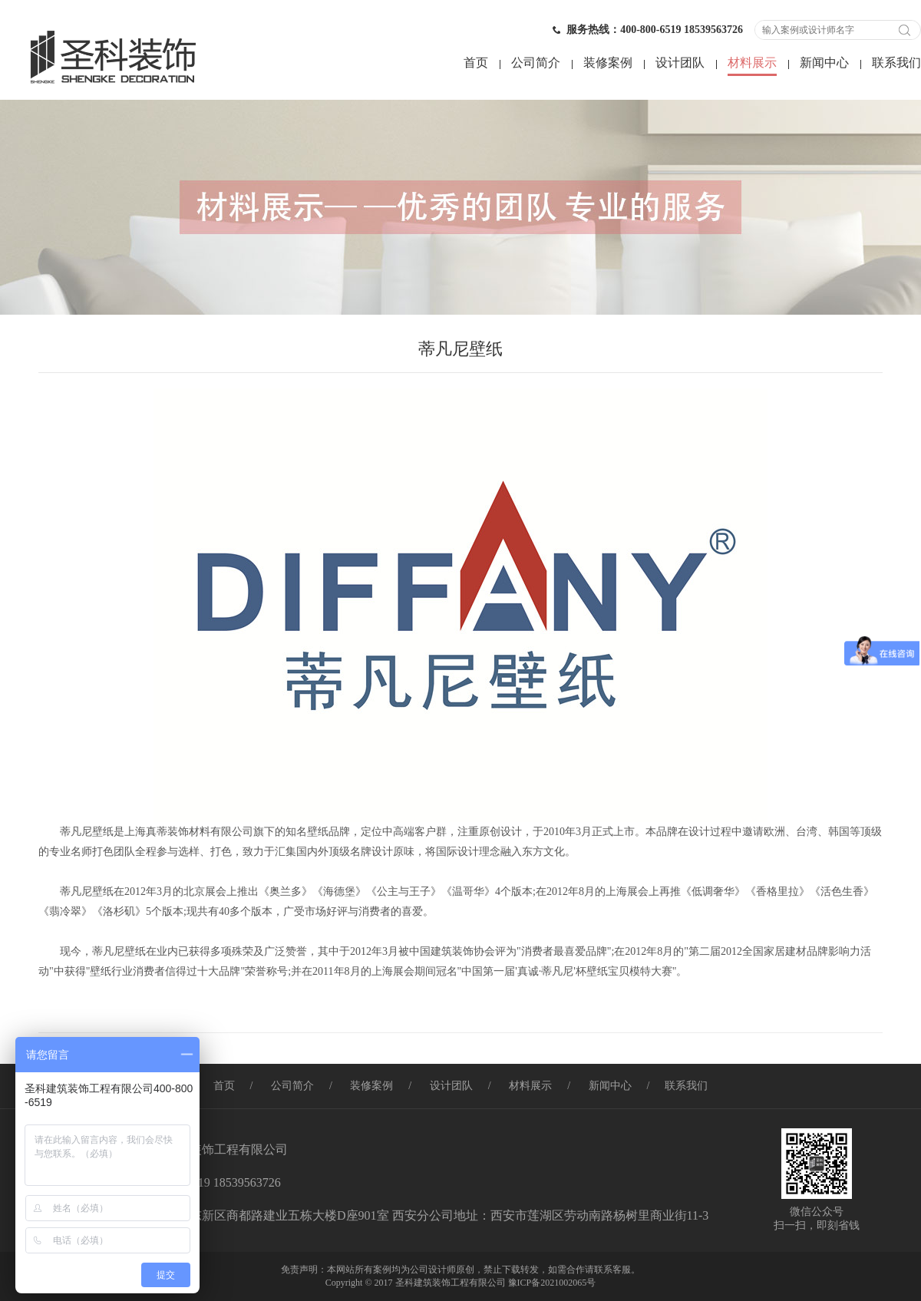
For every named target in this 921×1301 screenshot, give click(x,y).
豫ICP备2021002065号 (552, 1282)
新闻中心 (824, 62)
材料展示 (752, 62)
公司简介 (535, 62)
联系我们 (896, 62)
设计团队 (680, 62)
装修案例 (607, 62)
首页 (476, 62)
